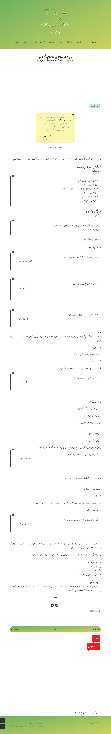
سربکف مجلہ (29, 723)
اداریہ (86, 42)
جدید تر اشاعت (14, 629)
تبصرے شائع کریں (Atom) (82, 713)
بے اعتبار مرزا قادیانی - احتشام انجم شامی (55, 56)
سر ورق (93, 42)
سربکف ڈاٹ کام (20, 726)
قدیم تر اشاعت (96, 629)
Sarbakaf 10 (50, 60)
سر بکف (56, 23)
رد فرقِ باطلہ (59, 42)
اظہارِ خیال (24, 42)
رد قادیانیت (62, 60)
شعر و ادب (42, 42)
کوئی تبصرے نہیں (39, 60)
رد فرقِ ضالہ (51, 42)
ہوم (55, 629)
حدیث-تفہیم (69, 42)
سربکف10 (57, 60)
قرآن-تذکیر (78, 42)
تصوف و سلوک (33, 42)
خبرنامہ (16, 42)
